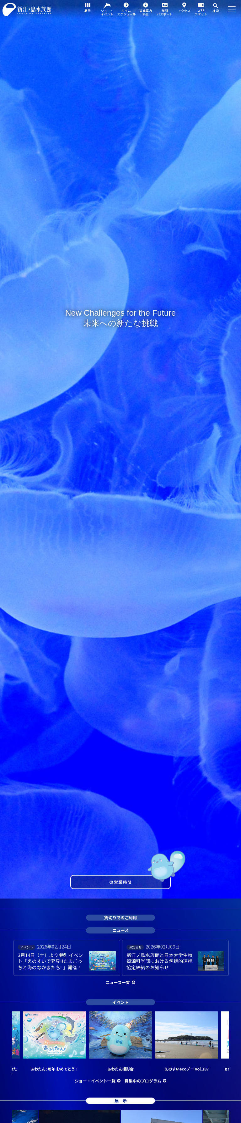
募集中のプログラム (143, 1081)
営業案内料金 (145, 12)
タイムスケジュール (126, 12)
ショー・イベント (107, 12)
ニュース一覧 (118, 982)
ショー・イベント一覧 (95, 1081)
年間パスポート (165, 12)
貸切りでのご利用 (120, 918)
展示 (87, 10)
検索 (215, 10)
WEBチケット (201, 12)
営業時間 (123, 882)
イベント (120, 1002)
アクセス (184, 10)
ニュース (121, 930)
